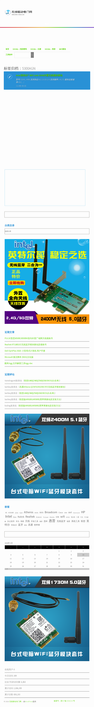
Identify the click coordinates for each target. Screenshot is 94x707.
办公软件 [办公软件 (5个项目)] (11, 521)
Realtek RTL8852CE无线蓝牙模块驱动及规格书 (26, 344)
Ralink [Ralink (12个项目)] (21, 516)
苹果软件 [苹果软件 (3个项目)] (14, 525)
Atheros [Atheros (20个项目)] (28, 512)
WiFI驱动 (62, 49)
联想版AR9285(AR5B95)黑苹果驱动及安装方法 (40, 399)
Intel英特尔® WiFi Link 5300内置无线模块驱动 (39, 75)
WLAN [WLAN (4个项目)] (73, 517)
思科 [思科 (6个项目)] (46, 521)
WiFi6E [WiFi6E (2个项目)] (68, 517)
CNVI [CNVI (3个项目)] (65, 513)
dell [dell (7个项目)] (70, 512)
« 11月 (6, 569)
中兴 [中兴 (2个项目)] (81, 517)
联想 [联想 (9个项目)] (83, 521)
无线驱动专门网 (15, 701)
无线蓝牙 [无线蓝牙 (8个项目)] (61, 521)
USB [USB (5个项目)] (57, 517)
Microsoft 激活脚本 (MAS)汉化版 (19, 357)
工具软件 (9, 54)
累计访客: (9, 694)
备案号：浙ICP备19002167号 (64, 701)
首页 (7, 49)
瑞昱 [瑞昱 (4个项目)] (68, 521)
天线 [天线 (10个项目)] (27, 521)
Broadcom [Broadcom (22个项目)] (51, 512)
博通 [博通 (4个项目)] (22, 521)
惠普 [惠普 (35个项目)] (52, 521)
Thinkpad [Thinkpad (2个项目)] (45, 517)
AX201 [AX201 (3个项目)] (36, 513)
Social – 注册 (35, 49)
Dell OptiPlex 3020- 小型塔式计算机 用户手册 (25, 350)
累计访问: (9, 688)
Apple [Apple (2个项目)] (21, 513)
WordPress (29, 701)
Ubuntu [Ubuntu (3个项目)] (52, 517)
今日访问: (9, 675)
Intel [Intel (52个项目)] (8, 516)
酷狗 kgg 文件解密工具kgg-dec (19, 363)
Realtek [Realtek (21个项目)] (30, 516)
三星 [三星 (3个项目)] (77, 517)
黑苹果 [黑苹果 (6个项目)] (37, 525)
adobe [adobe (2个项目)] (16, 513)
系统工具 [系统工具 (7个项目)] (75, 521)
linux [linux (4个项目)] (14, 517)
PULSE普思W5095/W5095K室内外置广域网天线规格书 (29, 338)
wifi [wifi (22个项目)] (62, 516)
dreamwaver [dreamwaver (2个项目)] (76, 513)
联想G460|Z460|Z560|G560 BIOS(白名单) (41, 380)
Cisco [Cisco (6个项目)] (61, 512)
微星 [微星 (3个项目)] (41, 521)
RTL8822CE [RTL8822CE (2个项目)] (39, 517)
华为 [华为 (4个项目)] (17, 521)
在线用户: (9, 669)
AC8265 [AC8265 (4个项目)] (11, 512)
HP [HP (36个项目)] (83, 512)
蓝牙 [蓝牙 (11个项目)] (20, 524)
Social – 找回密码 (20, 49)
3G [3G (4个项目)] (6, 512)
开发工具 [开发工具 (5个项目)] (34, 521)
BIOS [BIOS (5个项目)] (41, 512)
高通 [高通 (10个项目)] (30, 524)
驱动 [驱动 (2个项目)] (25, 525)
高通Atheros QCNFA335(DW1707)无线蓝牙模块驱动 (42, 387)
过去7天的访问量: (13, 682)
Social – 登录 (50, 49)
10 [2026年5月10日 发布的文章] (83, 555)
